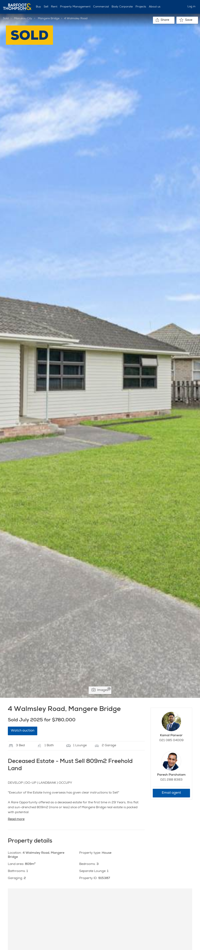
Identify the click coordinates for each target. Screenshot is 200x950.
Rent (54, 6)
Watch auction (22, 731)
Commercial (101, 6)
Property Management (75, 6)
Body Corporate (122, 6)
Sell (46, 6)
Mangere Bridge (48, 18)
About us (154, 6)
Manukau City (23, 18)
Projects (140, 6)
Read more (16, 819)
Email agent (171, 793)
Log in (191, 6)
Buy (38, 6)
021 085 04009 (171, 740)
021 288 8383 (171, 780)
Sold (6, 18)
